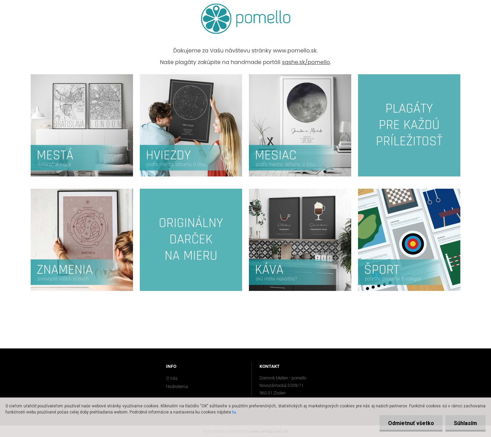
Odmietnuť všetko (411, 423)
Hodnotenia (177, 386)
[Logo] (246, 19)
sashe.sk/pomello (306, 62)
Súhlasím (465, 423)
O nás (172, 378)
